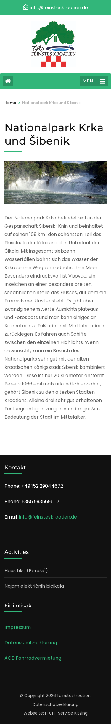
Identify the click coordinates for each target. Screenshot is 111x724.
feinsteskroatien (74, 696)
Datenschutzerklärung (30, 642)
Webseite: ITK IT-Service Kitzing (55, 713)
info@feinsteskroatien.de (48, 517)
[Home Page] (8, 81)
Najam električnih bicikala (34, 586)
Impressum (17, 627)
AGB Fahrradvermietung (32, 658)
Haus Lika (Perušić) (26, 570)
